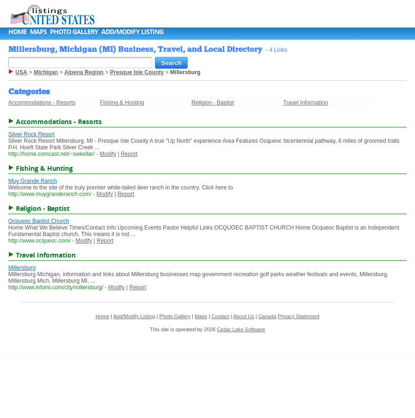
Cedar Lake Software (241, 329)
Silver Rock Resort (31, 134)
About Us (243, 316)
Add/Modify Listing (132, 31)
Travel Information (305, 102)
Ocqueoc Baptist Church (38, 221)
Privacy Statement (298, 316)
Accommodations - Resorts (42, 102)
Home (17, 31)
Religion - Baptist (212, 102)
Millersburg (22, 268)
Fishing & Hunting (122, 102)
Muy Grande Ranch (32, 181)
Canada (267, 316)
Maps (38, 31)
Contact (220, 316)
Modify (108, 154)
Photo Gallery (74, 31)
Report (129, 154)
